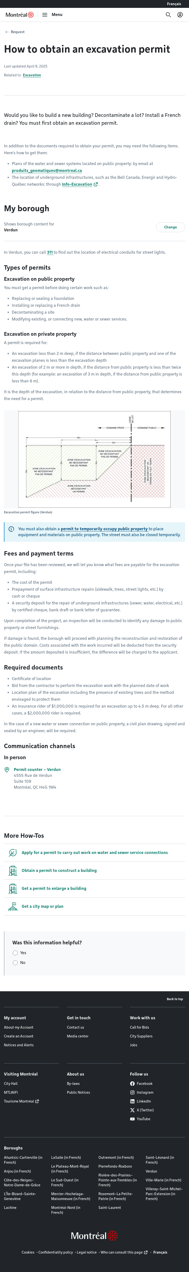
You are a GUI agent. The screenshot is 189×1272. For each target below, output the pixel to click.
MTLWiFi (11, 1092)
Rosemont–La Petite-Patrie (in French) (115, 1196)
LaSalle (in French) (66, 1158)
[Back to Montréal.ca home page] (20, 15)
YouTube (140, 1119)
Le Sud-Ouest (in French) (65, 1182)
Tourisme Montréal (19, 1101)
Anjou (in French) (17, 1171)
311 (50, 252)
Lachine (10, 1208)
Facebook (141, 1083)
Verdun (151, 1171)
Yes (23, 953)
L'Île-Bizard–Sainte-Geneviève (20, 1196)
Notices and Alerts (19, 1045)
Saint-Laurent (109, 1208)
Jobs (133, 1045)
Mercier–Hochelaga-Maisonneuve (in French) (70, 1196)
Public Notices (78, 1092)
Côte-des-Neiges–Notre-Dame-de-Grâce (22, 1182)
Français (174, 4)
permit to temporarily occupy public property (105, 529)
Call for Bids (139, 1027)
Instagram (141, 1092)
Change (170, 227)
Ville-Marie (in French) (163, 1180)
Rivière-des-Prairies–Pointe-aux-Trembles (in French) (117, 1180)
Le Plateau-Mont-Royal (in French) (70, 1168)
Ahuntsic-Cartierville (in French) (23, 1160)
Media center (77, 1036)
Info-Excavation (77, 184)
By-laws (73, 1084)
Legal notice (87, 1252)
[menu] (52, 15)
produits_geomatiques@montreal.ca (47, 170)
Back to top (175, 999)
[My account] (180, 15)
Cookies (28, 1252)
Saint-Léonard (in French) (160, 1160)
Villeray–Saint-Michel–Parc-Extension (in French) (164, 1194)
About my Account (18, 1027)
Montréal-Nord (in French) (65, 1210)
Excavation (32, 75)
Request (18, 32)
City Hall (10, 1084)
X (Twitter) (142, 1110)
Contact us (75, 1027)
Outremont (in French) (116, 1158)
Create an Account (18, 1036)
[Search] (168, 15)
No (22, 962)
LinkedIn (140, 1101)
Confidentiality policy (55, 1252)
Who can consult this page (122, 1252)
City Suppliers (141, 1036)
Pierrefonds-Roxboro (115, 1166)
